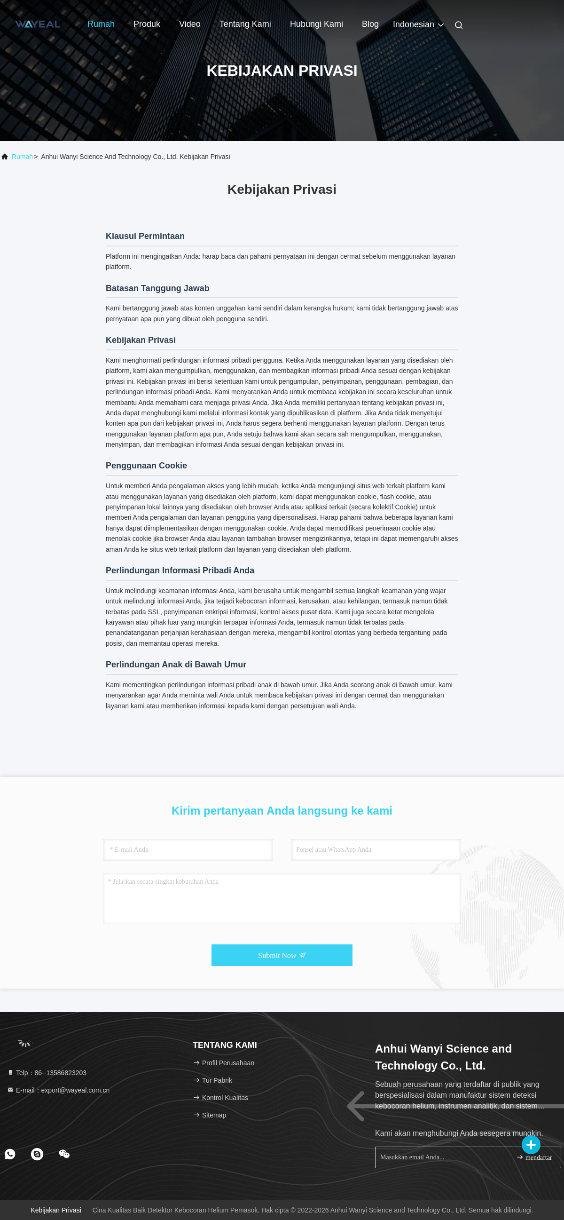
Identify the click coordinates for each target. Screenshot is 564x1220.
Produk (146, 24)
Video (190, 24)
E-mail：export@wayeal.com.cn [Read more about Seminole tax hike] (58, 1090)
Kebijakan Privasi (56, 1210)
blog (370, 24)
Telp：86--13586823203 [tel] (46, 1073)
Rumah (101, 24)
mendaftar (534, 1157)
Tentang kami (245, 24)
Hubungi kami (316, 24)
